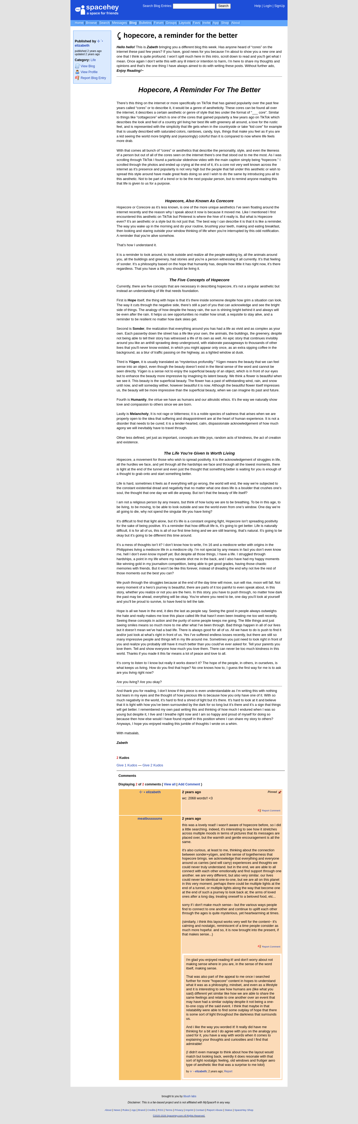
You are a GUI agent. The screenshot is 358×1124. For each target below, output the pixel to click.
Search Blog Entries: (157, 6)
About (235, 23)
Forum (158, 23)
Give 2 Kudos (153, 765)
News (117, 1109)
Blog (133, 23)
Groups (171, 23)
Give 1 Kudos (127, 765)
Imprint (189, 1109)
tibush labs (189, 1096)
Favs (196, 23)
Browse (91, 23)
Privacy (178, 1109)
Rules (125, 1109)
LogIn (268, 6)
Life (93, 60)
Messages (119, 23)
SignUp (279, 6)
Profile (86, 72)
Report (228, 1071)
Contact (200, 1109)
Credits (151, 1109)
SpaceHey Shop (243, 1109)
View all (170, 784)
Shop (225, 23)
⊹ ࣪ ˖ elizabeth (89, 43)
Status (228, 1109)
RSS (160, 1109)
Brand (141, 1109)
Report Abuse (214, 1109)
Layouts (184, 23)
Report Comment (269, 810)
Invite (206, 23)
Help (257, 6)
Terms (169, 1109)
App (215, 23)
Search (223, 6)
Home (79, 23)
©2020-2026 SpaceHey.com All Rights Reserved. (179, 1115)
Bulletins (145, 23)
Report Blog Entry (90, 78)
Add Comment (189, 784)
